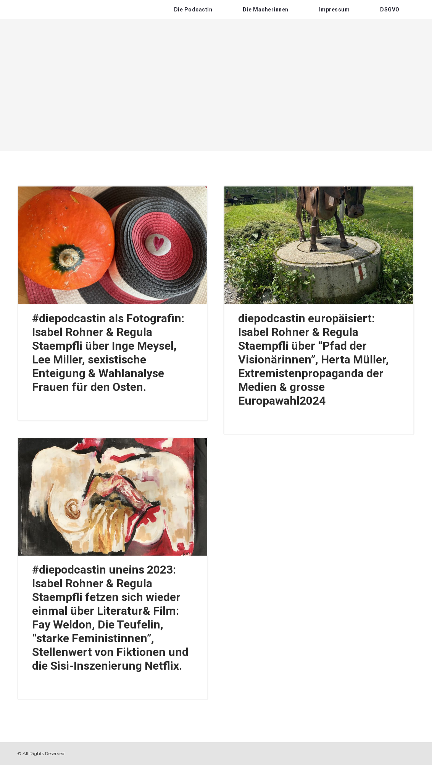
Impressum (334, 9)
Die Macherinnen (266, 9)
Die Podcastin (193, 9)
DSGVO (390, 9)
